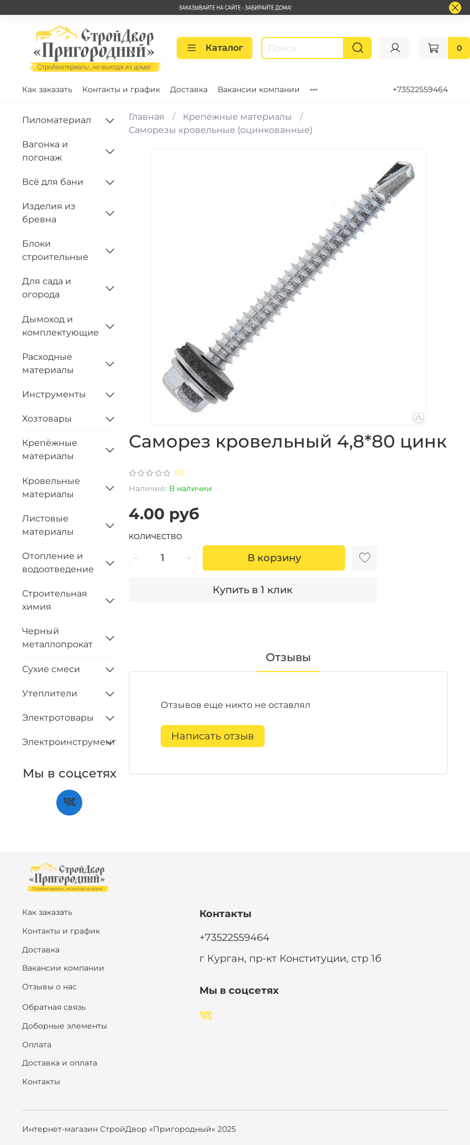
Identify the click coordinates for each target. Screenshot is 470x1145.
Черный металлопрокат (57, 637)
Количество (155, 536)
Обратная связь (54, 1007)
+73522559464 (420, 89)
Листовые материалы (48, 525)
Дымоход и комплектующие (60, 326)
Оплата (36, 1045)
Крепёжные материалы (237, 116)
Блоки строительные (55, 250)
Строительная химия (54, 600)
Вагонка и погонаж (45, 151)
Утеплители (49, 693)
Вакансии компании (259, 89)
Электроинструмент (60, 742)
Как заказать (47, 89)
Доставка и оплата (59, 1063)
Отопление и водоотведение (58, 562)
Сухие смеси (51, 669)
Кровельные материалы (51, 487)
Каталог (214, 48)
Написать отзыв (212, 736)
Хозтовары (47, 418)
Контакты (41, 1082)
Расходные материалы (48, 363)
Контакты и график (121, 89)
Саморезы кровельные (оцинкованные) (221, 130)
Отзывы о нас (49, 987)
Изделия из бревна (49, 213)
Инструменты (54, 394)
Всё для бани (52, 182)
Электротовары (58, 717)
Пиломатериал (56, 120)
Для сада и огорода (46, 288)
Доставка (189, 89)
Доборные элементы (64, 1026)
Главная (147, 116)
